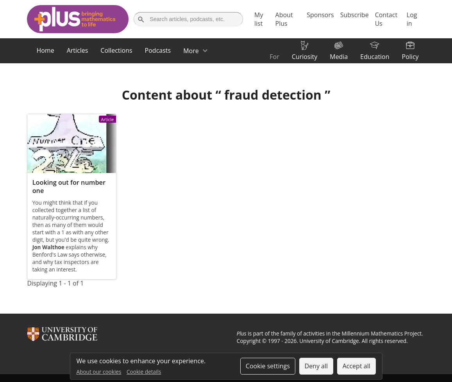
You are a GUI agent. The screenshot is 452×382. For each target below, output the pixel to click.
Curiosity (304, 56)
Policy (410, 56)
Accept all (356, 366)
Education (374, 56)
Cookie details (144, 371)
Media (339, 56)
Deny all (316, 366)
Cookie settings (268, 366)
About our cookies (99, 371)
